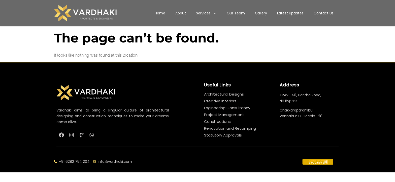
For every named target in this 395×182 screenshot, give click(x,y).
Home (160, 13)
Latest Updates (290, 13)
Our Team (236, 13)
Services (206, 13)
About (180, 13)
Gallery (261, 13)
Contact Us (324, 13)
